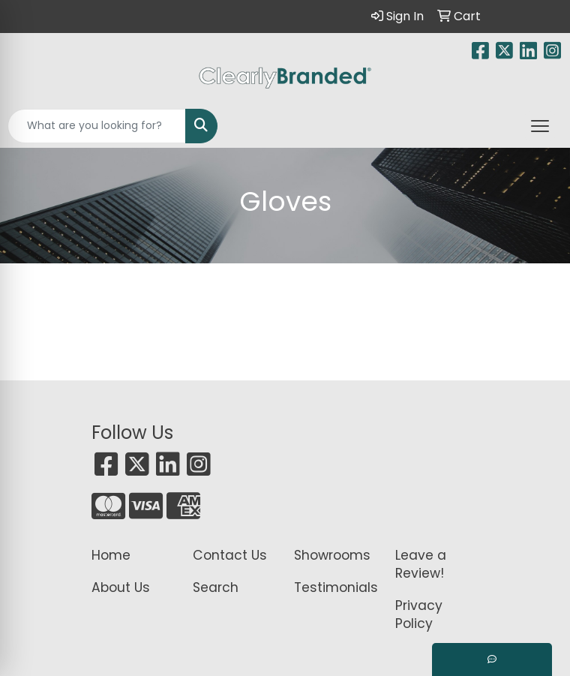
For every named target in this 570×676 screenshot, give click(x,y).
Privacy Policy (418, 614)
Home (111, 555)
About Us (121, 587)
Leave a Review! (420, 564)
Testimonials (335, 587)
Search (215, 587)
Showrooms (332, 555)
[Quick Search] (97, 126)
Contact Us (230, 555)
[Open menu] (540, 126)
